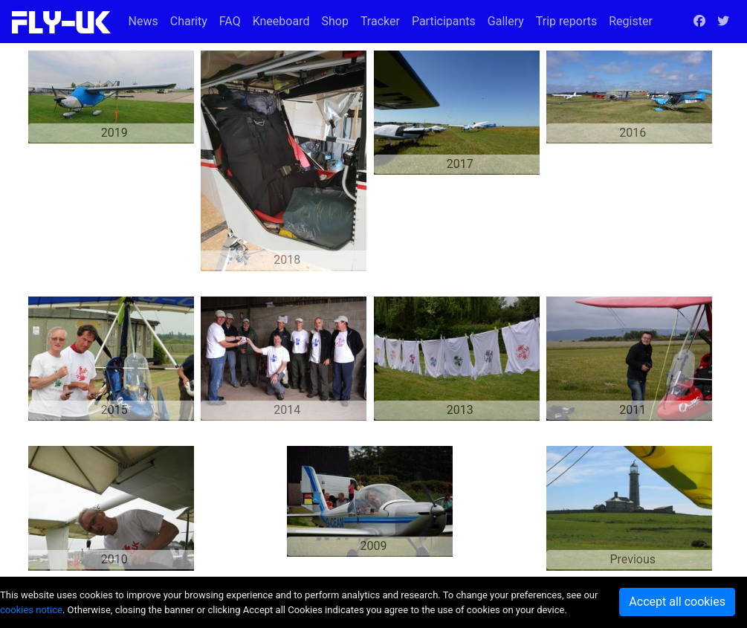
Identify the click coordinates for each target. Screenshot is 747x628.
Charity (188, 21)
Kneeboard (281, 21)
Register (631, 21)
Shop (334, 21)
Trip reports (566, 21)
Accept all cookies (677, 602)
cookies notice (31, 609)
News (143, 21)
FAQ (230, 21)
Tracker (380, 21)
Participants (444, 21)
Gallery (506, 21)
